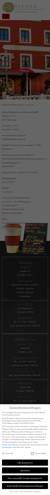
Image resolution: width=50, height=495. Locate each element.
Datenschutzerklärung (10, 445)
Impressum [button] (37, 492)
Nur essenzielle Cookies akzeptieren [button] (25, 478)
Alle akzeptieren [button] (25, 462)
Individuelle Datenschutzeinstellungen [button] (25, 485)
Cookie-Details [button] (13, 492)
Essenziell (7, 453)
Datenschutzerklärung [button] (26, 492)
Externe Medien (38, 453)
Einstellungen (7, 447)
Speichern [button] (25, 470)
